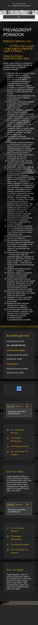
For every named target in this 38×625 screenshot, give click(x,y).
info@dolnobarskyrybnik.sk (21, 6)
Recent (19, 406)
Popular (11, 406)
